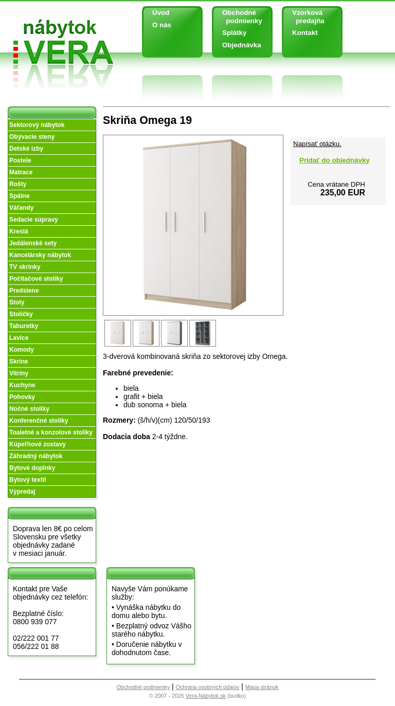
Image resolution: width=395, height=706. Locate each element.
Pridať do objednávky (334, 160)
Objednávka (241, 45)
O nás (161, 25)
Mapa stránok (262, 687)
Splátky (234, 33)
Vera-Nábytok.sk (206, 696)
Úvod (160, 12)
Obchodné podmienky (238, 17)
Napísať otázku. (317, 144)
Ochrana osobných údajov (208, 687)
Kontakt (305, 33)
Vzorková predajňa (304, 17)
